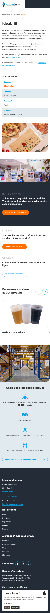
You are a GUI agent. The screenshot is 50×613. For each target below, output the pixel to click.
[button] (38, 292)
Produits (9, 14)
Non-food (17, 14)
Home (4, 14)
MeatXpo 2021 (14, 57)
